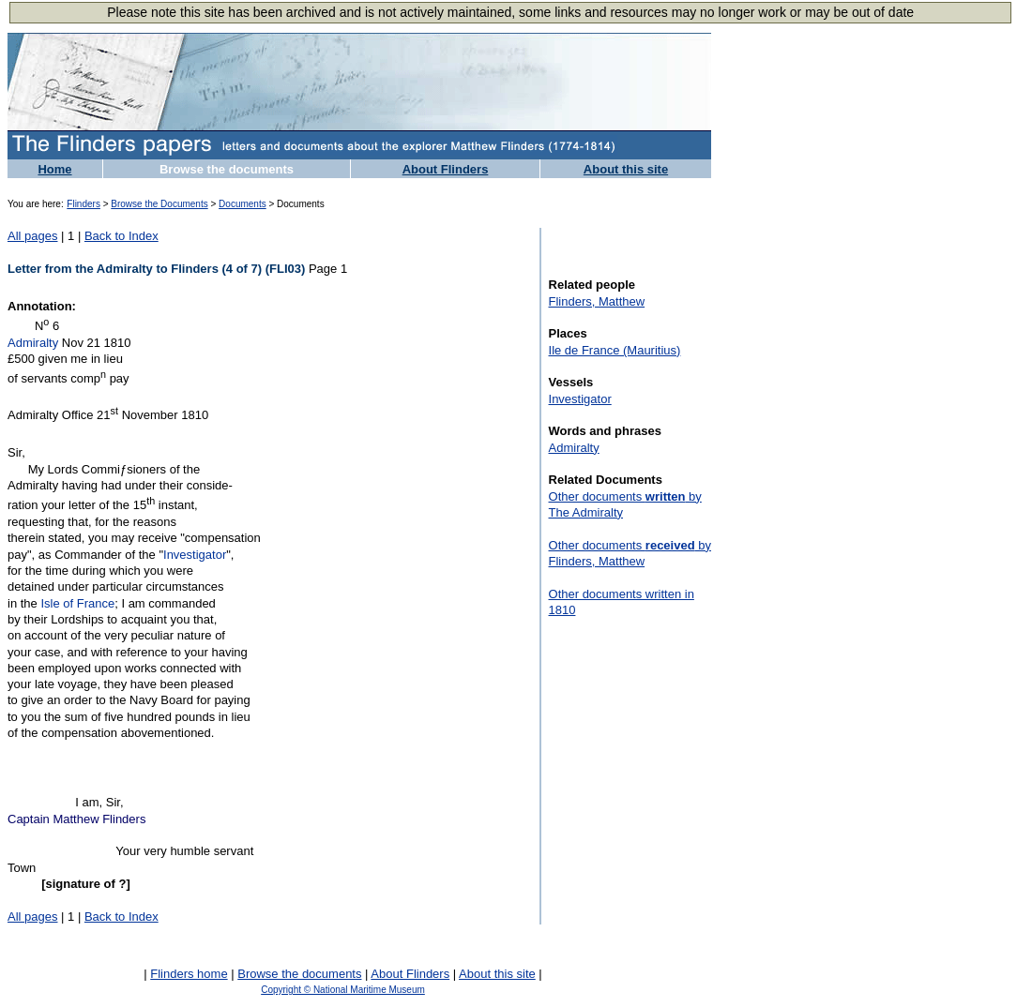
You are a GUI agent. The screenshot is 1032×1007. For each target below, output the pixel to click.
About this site (626, 169)
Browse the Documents (159, 204)
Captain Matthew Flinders (76, 819)
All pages (32, 236)
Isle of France (77, 603)
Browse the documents (226, 169)
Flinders (83, 204)
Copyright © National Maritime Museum (343, 989)
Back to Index (121, 236)
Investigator (194, 555)
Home (54, 169)
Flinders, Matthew (597, 301)
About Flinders (445, 169)
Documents (242, 204)
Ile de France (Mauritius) (615, 350)
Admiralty (33, 343)
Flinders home (188, 974)
